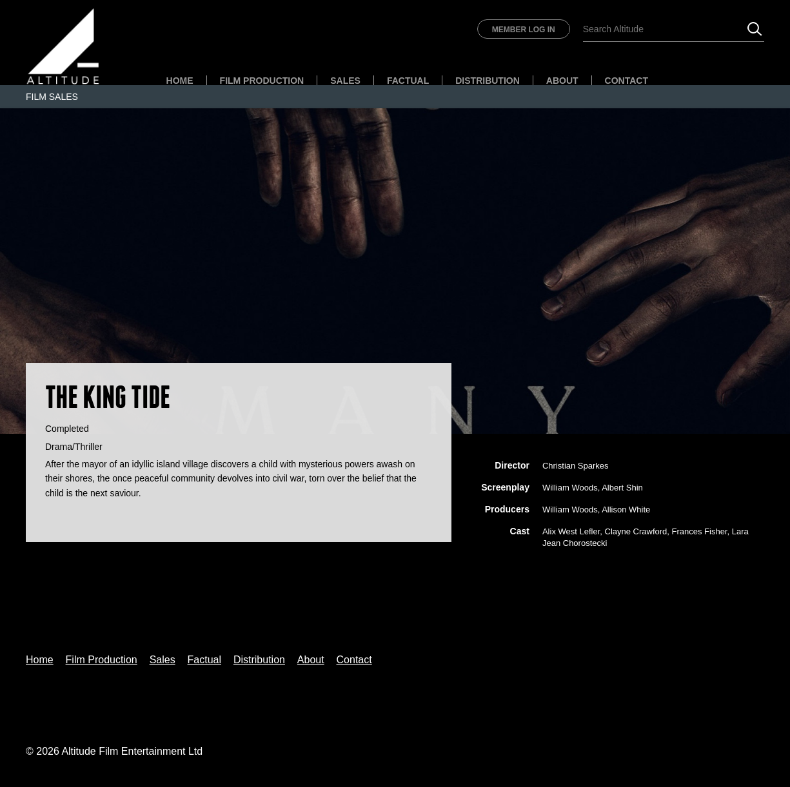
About (562, 80)
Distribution (487, 80)
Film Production (262, 80)
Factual (408, 80)
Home (179, 80)
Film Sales (52, 97)
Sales (345, 80)
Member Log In (523, 29)
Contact (626, 80)
